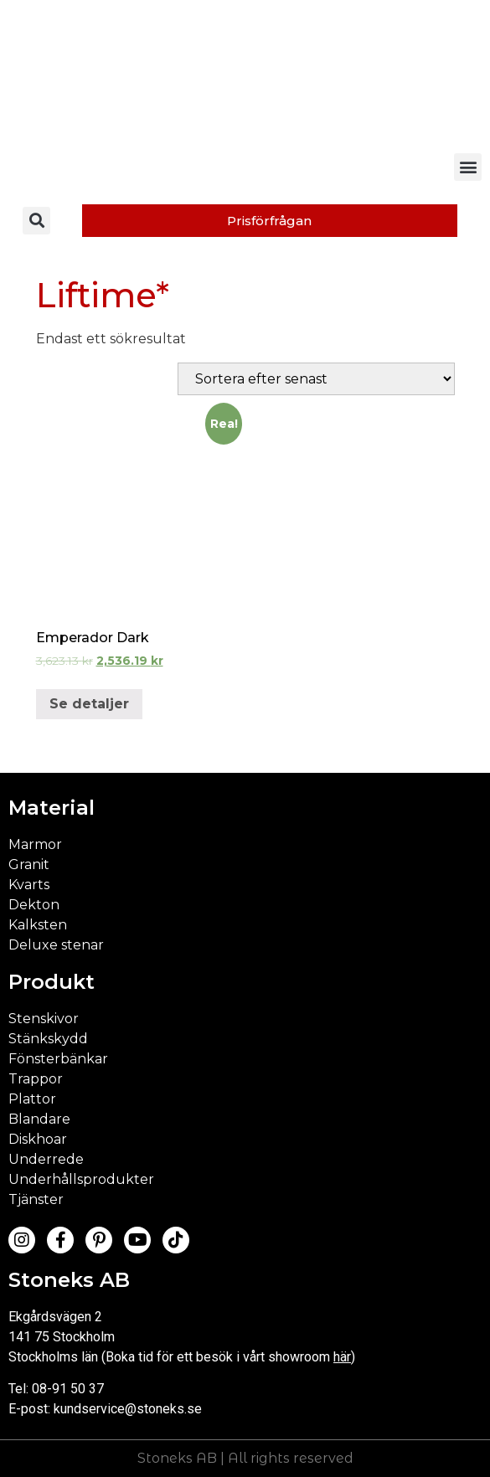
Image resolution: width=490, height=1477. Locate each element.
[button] (468, 167)
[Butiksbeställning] (316, 379)
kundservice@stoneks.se (128, 1409)
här (342, 1357)
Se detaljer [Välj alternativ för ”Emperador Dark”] (89, 704)
